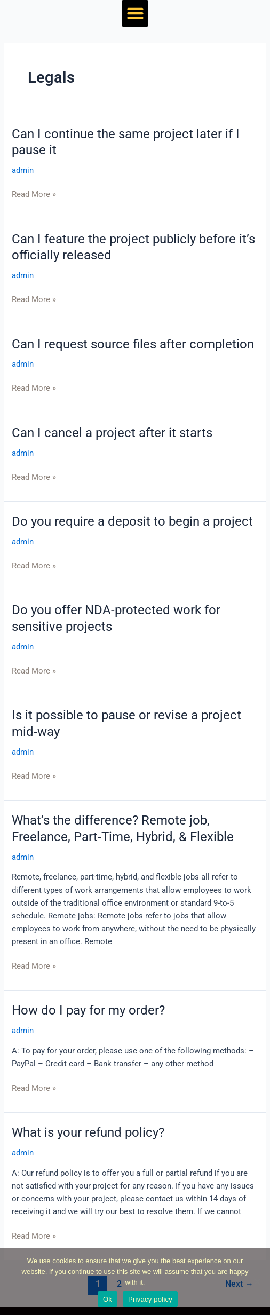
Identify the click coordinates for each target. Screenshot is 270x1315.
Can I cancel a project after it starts (112, 432)
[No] (256, 1281)
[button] (135, 13)
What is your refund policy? (88, 1132)
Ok (107, 1299)
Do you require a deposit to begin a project (132, 521)
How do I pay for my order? (88, 1010)
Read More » (34, 194)
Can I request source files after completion (133, 344)
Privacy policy (150, 1299)
